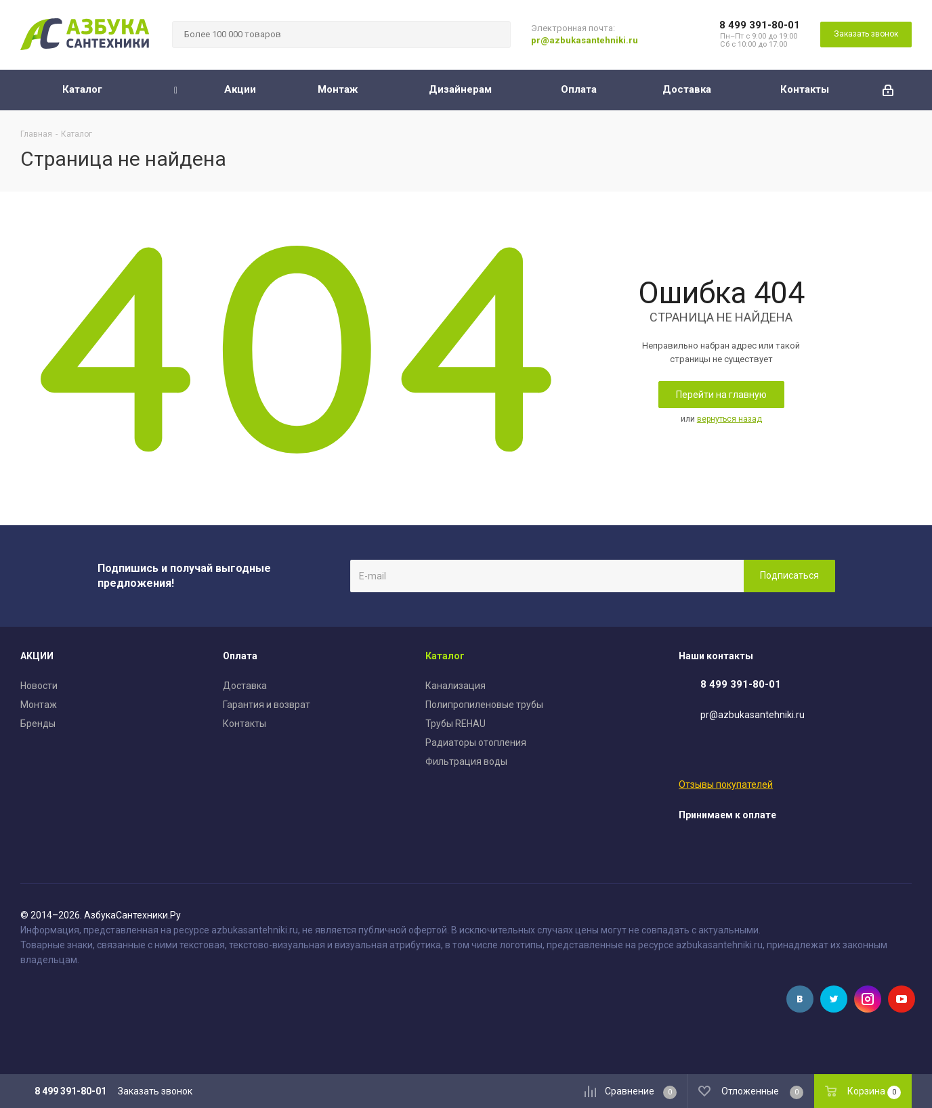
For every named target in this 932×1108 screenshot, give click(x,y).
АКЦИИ (37, 655)
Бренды (38, 723)
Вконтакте (799, 999)
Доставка (245, 685)
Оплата (240, 655)
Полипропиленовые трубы (484, 704)
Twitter (833, 999)
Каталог (445, 655)
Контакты (244, 723)
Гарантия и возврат (266, 704)
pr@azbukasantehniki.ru (584, 40)
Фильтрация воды (466, 761)
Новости (39, 685)
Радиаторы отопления (475, 742)
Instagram (867, 999)
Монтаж (38, 704)
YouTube (901, 999)
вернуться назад (729, 419)
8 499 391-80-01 (759, 25)
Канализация (455, 685)
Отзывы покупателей (726, 784)
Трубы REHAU (455, 723)
